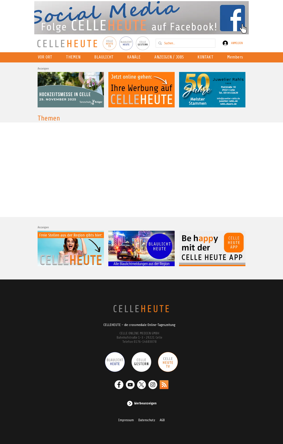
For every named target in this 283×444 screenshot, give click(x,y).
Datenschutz (146, 420)
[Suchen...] (185, 43)
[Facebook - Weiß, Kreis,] (119, 384)
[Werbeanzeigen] (141, 403)
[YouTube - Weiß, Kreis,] (130, 384)
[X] (141, 384)
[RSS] (164, 384)
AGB (162, 420)
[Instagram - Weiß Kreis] (152, 384)
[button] (135, 57)
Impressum (126, 420)
